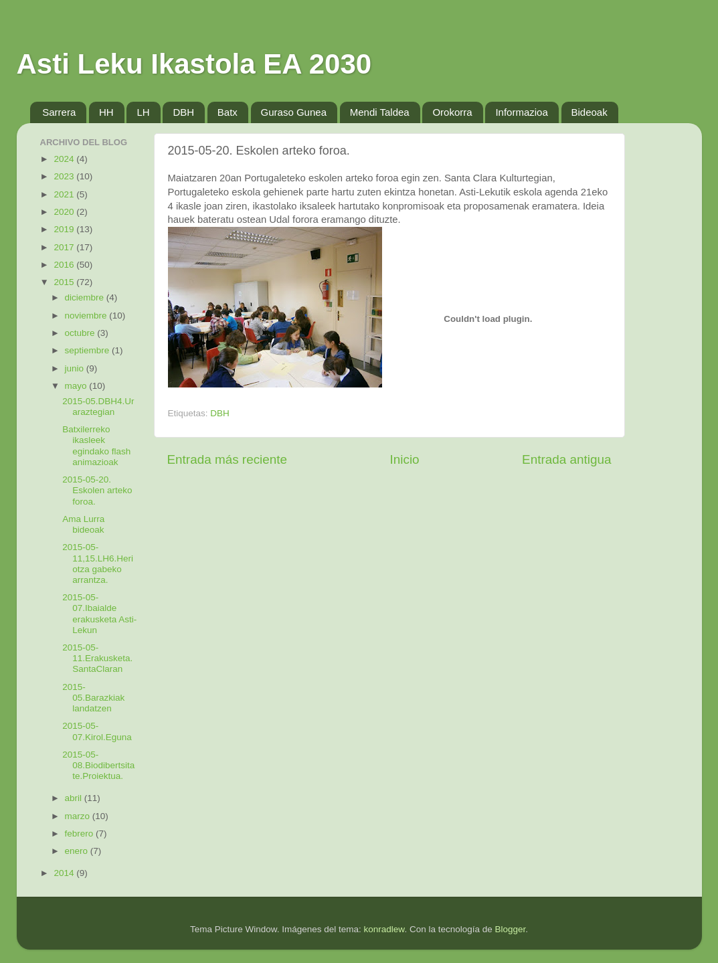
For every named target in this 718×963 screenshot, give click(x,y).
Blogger (510, 929)
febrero (80, 833)
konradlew (384, 929)
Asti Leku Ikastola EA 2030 (194, 64)
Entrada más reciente (227, 459)
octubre (81, 333)
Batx (227, 112)
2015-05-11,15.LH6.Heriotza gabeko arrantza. (97, 563)
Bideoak (589, 112)
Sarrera (59, 112)
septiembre (88, 350)
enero (77, 851)
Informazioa (521, 112)
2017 (65, 247)
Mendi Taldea (380, 112)
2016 (65, 265)
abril (74, 798)
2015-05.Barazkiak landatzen (93, 697)
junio (75, 368)
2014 (65, 873)
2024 (65, 159)
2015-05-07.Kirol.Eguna (97, 731)
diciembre (85, 297)
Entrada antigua (566, 459)
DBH (183, 112)
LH (143, 112)
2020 (65, 212)
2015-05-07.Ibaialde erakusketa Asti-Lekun (99, 613)
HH (106, 112)
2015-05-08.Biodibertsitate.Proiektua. (98, 765)
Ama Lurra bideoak (83, 524)
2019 (65, 229)
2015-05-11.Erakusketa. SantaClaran (97, 658)
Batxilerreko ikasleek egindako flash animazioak (96, 445)
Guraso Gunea (294, 112)
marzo (78, 816)
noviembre (87, 316)
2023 (65, 176)
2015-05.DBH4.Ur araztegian (98, 406)
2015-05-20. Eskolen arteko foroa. (97, 490)
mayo (77, 386)
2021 (65, 194)
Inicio (405, 459)
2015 (65, 282)
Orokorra (452, 112)
